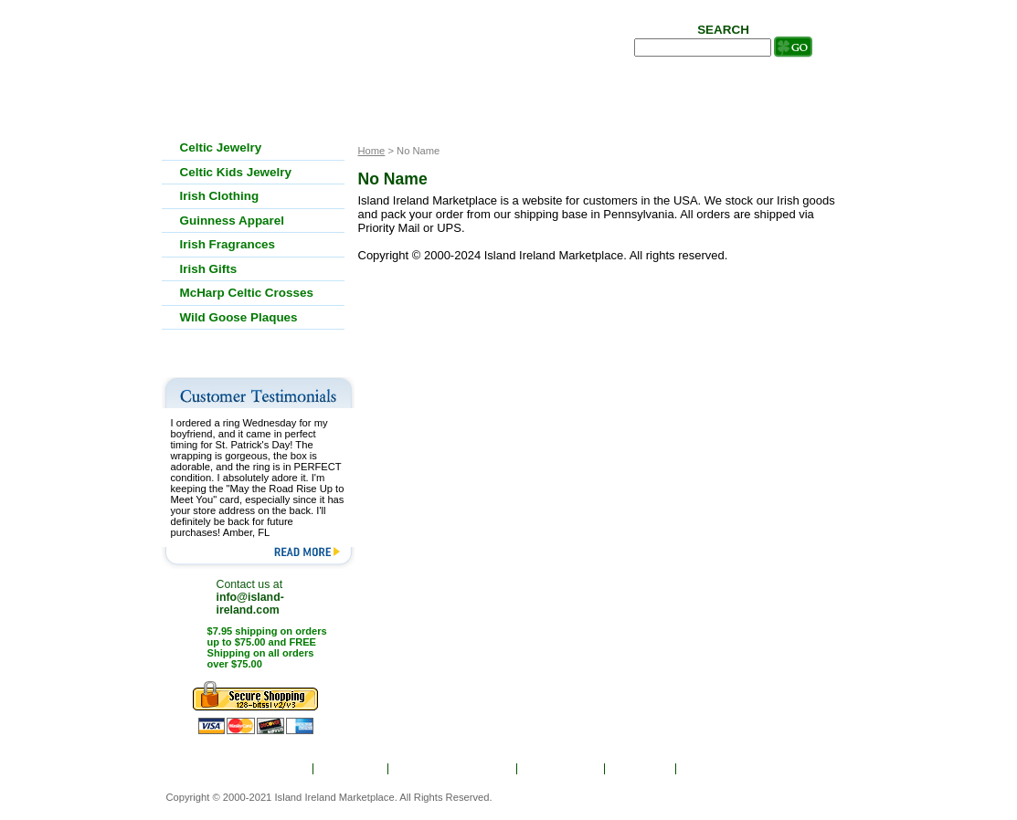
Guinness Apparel (232, 220)
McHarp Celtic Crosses (246, 293)
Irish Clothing (220, 196)
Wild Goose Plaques (239, 317)
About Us (352, 768)
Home (285, 768)
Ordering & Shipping (453, 768)
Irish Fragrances (228, 244)
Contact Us (719, 768)
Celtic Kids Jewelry (236, 172)
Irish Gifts (209, 269)
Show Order (561, 768)
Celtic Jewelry (221, 147)
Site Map (641, 768)
